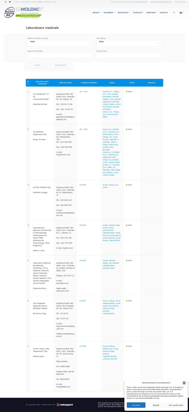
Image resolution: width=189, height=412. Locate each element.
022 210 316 (180, 2)
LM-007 (83, 301)
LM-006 (83, 260)
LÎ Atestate (137, 13)
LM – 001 (84, 91)
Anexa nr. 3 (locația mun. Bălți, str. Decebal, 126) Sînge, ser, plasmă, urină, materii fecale (112, 170)
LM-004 (83, 185)
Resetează (60, 65)
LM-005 (83, 225)
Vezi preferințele (176, 405)
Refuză (156, 405)
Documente (108, 13)
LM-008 (83, 346)
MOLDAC (96, 13)
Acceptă (136, 405)
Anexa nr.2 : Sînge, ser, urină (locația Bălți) (111, 114)
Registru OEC (123, 13)
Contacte (164, 13)
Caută (37, 65)
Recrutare (151, 13)
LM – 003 (84, 129)
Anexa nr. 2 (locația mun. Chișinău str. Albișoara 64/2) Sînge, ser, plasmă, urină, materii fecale (111, 157)
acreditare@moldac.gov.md (162, 2)
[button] (184, 382)
